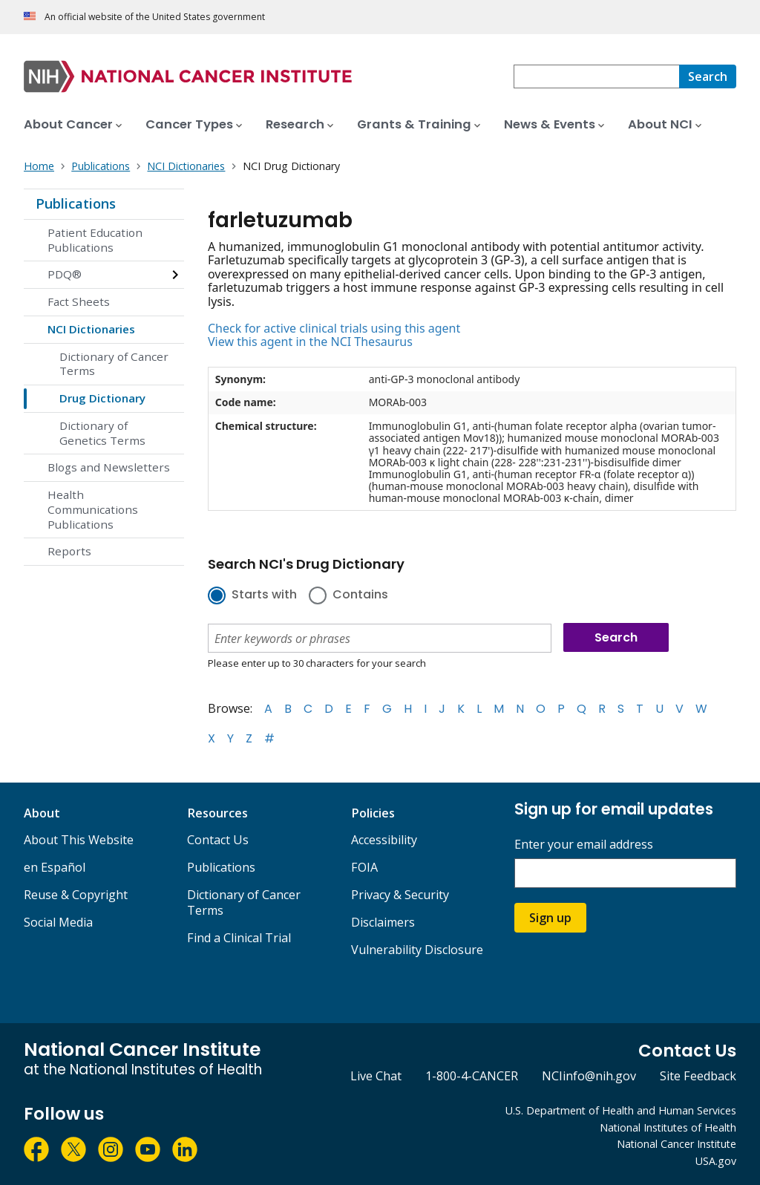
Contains (360, 595)
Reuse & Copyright (76, 895)
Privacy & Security (400, 895)
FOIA (364, 867)
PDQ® (65, 274)
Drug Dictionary (102, 398)
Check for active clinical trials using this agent (334, 328)
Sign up (550, 918)
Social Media (58, 922)
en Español (54, 867)
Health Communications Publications (93, 509)
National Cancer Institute (676, 1144)
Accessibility (384, 840)
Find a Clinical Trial (239, 938)
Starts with (264, 595)
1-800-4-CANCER (471, 1076)
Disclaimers (383, 922)
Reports (69, 550)
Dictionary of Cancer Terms (113, 364)
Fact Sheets (79, 301)
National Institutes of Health (668, 1127)
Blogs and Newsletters (109, 467)
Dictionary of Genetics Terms (102, 433)
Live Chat (376, 1076)
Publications (76, 203)
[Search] (707, 76)
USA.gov (715, 1161)
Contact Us (218, 840)
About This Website (79, 840)
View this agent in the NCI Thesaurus (310, 341)
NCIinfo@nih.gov (589, 1076)
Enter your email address (583, 844)
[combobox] (596, 76)
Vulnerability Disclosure (417, 949)
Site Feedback (698, 1076)
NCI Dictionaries (91, 328)
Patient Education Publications (95, 240)
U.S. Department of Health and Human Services (620, 1110)
